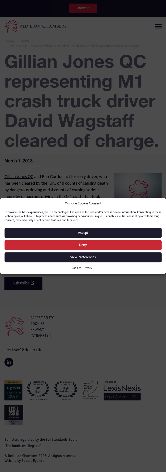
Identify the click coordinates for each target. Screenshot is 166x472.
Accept (83, 232)
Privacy (88, 268)
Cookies (76, 268)
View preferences (83, 257)
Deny (83, 245)
